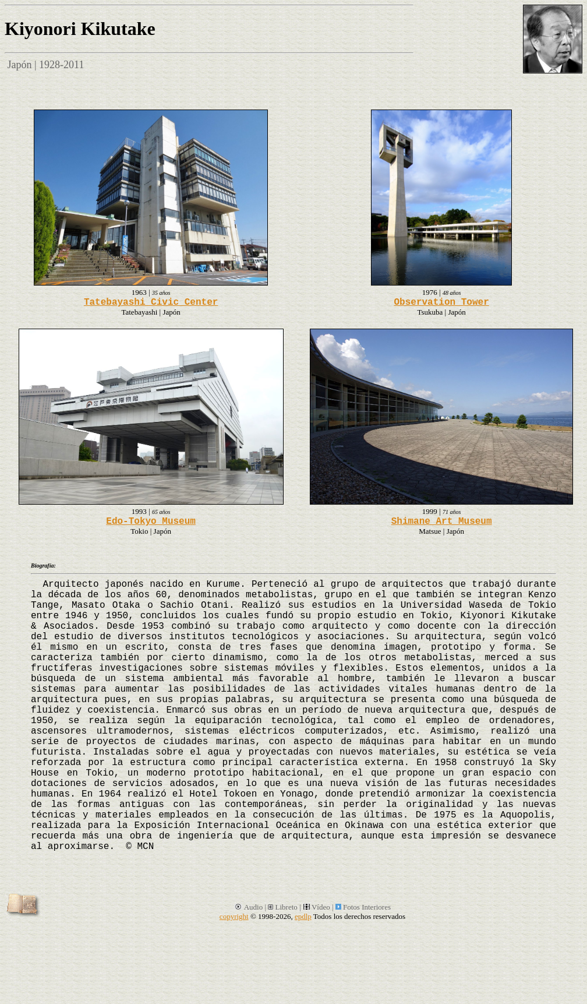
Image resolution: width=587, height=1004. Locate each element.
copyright (234, 916)
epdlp (303, 916)
